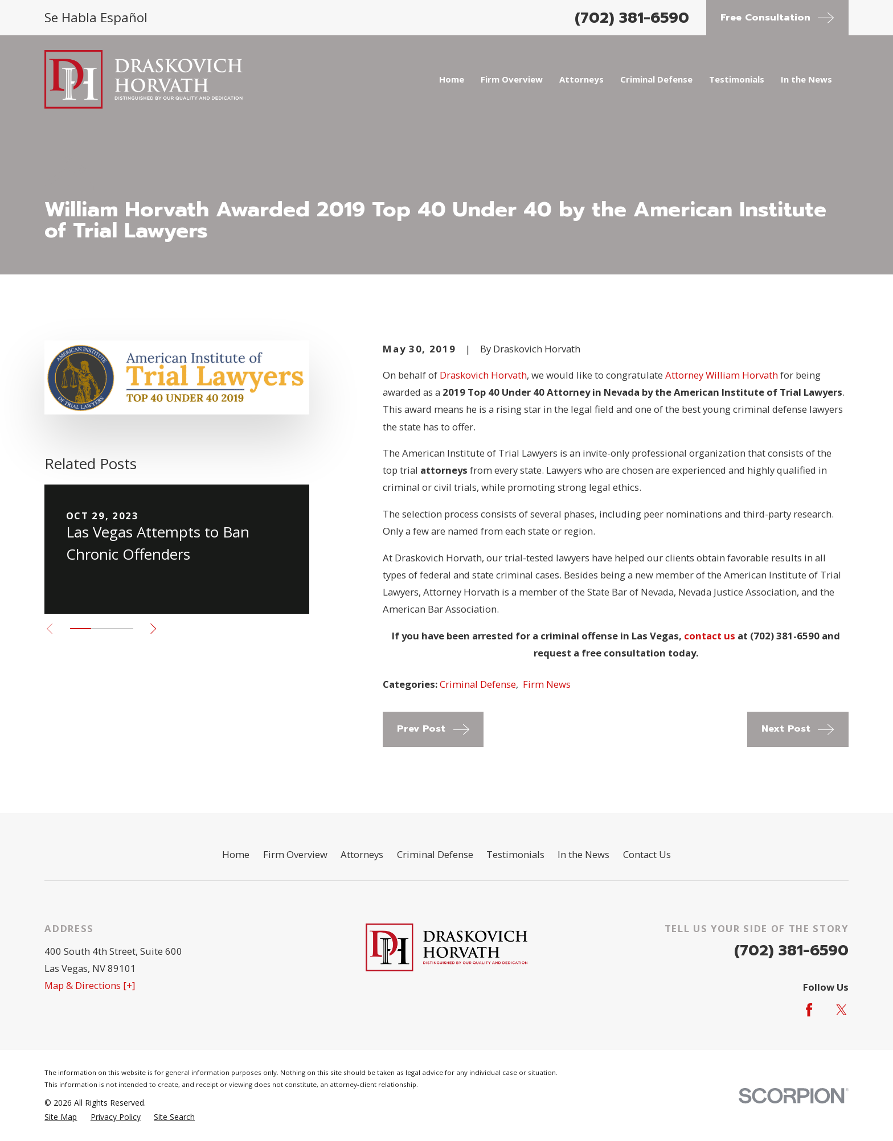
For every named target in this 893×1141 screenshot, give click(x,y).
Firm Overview (295, 854)
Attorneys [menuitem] (581, 79)
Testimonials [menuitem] (736, 79)
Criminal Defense (478, 684)
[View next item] (153, 628)
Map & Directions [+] (89, 985)
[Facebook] (809, 1009)
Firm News (547, 684)
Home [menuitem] (451, 79)
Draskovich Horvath (483, 374)
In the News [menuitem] (806, 79)
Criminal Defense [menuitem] (656, 79)
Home (235, 854)
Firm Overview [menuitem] (512, 79)
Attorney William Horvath (721, 374)
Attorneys (362, 854)
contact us (709, 635)
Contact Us (647, 854)
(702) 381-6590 (632, 17)
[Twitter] (841, 1009)
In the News (583, 854)
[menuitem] (60, 1117)
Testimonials (515, 854)
